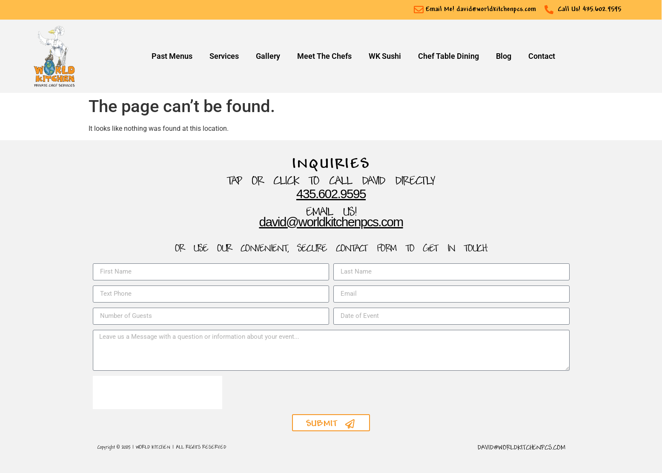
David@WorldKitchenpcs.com (331, 222)
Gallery (268, 56)
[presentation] (157, 392)
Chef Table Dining (448, 56)
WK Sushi (385, 56)
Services (224, 56)
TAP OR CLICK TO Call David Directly (331, 181)
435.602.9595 (331, 194)
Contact (541, 56)
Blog (503, 56)
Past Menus (172, 56)
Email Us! (331, 212)
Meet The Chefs (324, 56)
